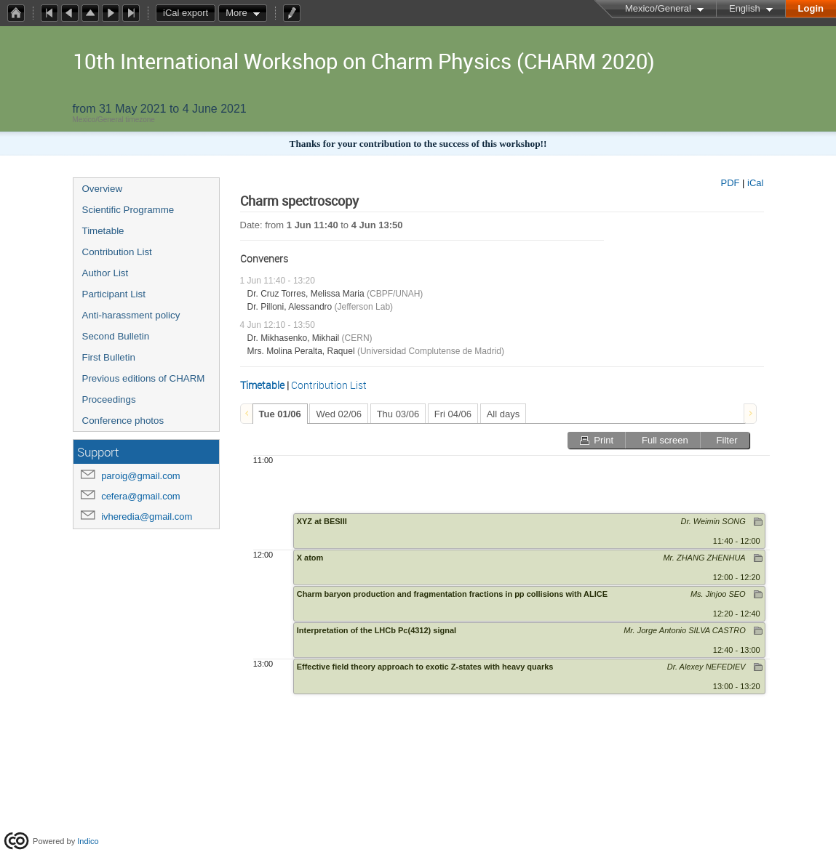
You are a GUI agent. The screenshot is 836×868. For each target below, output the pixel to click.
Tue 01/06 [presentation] (280, 414)
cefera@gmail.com (140, 496)
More (236, 12)
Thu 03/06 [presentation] (398, 414)
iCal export (189, 13)
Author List (105, 273)
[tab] (280, 413)
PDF (729, 182)
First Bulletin (108, 357)
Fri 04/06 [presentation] (452, 414)
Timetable (103, 230)
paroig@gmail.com (140, 475)
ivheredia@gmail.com (146, 516)
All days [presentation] (503, 414)
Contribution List (117, 251)
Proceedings (109, 399)
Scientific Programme (128, 209)
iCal (755, 182)
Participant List (114, 294)
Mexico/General (658, 8)
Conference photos (123, 420)
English (744, 8)
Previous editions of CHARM (143, 378)
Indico (87, 841)
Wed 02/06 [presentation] (339, 414)
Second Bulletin (116, 336)
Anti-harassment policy (131, 315)
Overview (102, 188)
